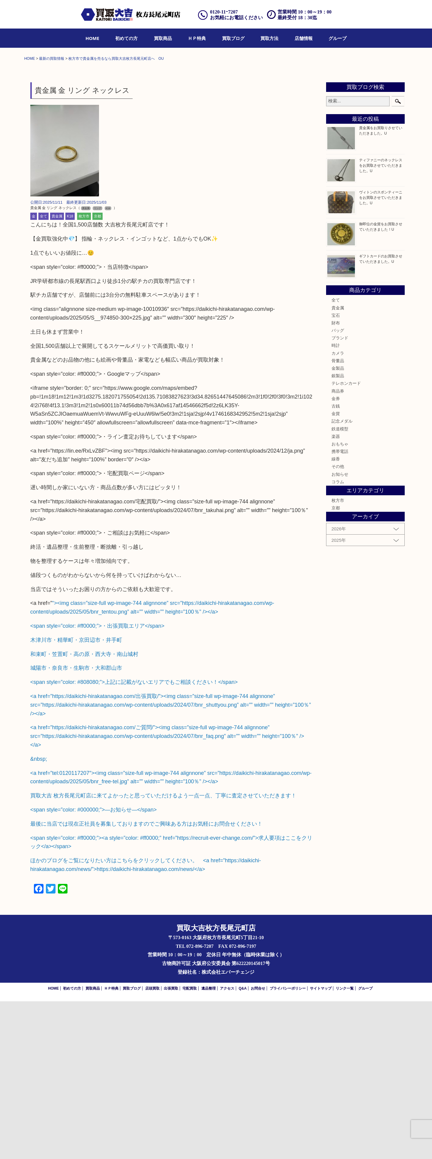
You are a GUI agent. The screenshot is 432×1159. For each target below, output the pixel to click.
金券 (336, 556)
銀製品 (338, 533)
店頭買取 (152, 1146)
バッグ (338, 488)
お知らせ (340, 632)
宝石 (336, 473)
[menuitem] (92, 38)
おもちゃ (340, 601)
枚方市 (84, 374)
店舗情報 (304, 38)
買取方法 (269, 38)
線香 (336, 616)
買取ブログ (233, 38)
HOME (92, 38)
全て (43, 374)
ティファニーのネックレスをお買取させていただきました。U (380, 323)
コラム (338, 639)
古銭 (336, 563)
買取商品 (163, 38)
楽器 (336, 594)
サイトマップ (321, 1146)
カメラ (338, 510)
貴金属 (57, 374)
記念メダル (342, 578)
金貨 (336, 571)
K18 (70, 374)
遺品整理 (208, 1146)
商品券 (338, 548)
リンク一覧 (345, 1146)
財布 (336, 480)
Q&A (242, 1146)
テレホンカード (346, 541)
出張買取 (171, 1146)
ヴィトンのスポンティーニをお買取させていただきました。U (380, 355)
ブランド (340, 495)
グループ (337, 38)
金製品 (338, 525)
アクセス (227, 1146)
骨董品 (338, 518)
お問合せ (258, 1146)
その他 (338, 624)
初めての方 (126, 38)
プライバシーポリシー (288, 1146)
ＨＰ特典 (197, 38)
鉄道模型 (340, 586)
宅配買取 (189, 1146)
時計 (336, 503)
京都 (97, 374)
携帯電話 (340, 609)
